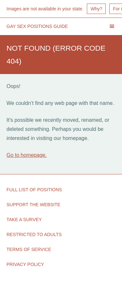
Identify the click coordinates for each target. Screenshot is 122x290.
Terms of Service (29, 249)
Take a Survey (24, 219)
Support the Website (34, 204)
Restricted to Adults (34, 234)
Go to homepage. (27, 155)
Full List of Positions (34, 189)
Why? (96, 8)
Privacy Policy (25, 264)
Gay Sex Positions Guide (37, 26)
